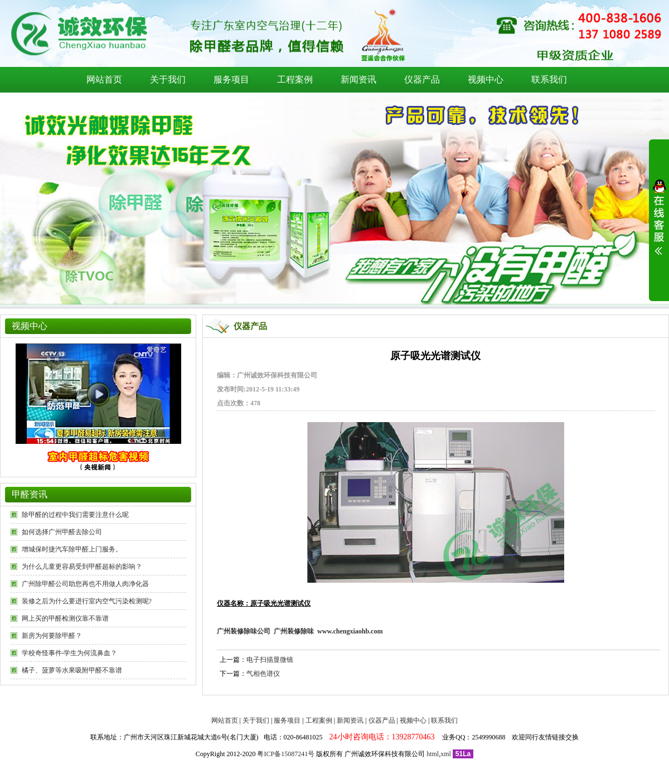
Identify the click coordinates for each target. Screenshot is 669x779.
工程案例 (295, 79)
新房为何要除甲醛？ (52, 636)
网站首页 (104, 79)
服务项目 (231, 79)
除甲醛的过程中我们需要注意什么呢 (75, 515)
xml (445, 754)
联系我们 (549, 79)
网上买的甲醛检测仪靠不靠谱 (65, 618)
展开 (659, 224)
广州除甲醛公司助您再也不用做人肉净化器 (85, 584)
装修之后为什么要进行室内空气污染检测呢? (87, 601)
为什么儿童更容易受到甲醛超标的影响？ (82, 566)
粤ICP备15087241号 (285, 754)
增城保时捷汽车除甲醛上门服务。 (72, 549)
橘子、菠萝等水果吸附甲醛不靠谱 (72, 670)
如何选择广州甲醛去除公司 (62, 532)
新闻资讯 (358, 79)
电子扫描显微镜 (269, 660)
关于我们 (168, 79)
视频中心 (485, 79)
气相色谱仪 (263, 674)
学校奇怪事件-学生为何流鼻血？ (70, 653)
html (432, 754)
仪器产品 (422, 79)
